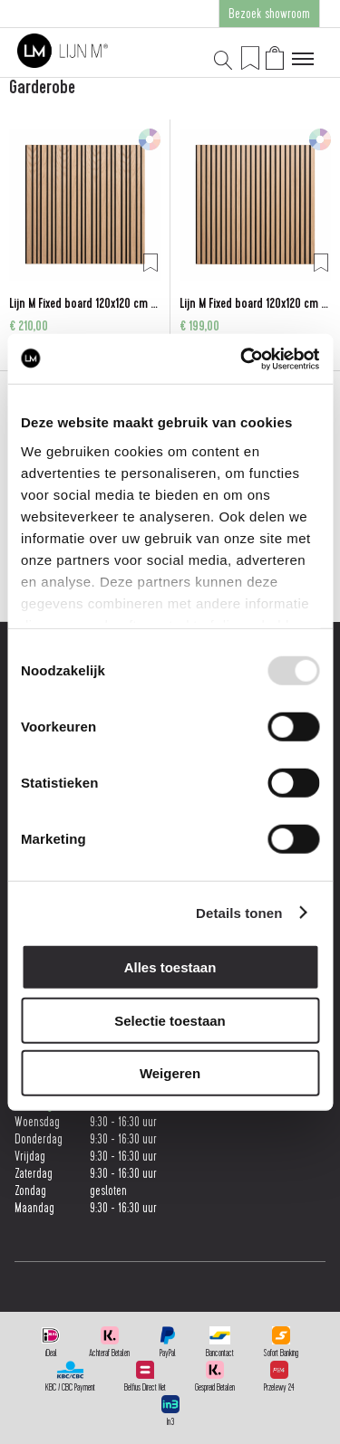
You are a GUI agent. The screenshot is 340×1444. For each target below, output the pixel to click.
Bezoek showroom (269, 14)
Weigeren (170, 1073)
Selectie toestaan (170, 1020)
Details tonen (239, 912)
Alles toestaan (170, 967)
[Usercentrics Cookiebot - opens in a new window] (242, 358)
